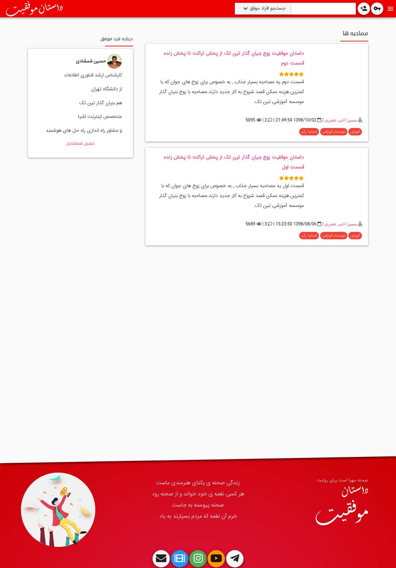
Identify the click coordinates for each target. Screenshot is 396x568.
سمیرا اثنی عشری (341, 119)
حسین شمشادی (80, 143)
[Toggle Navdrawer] (390, 8)
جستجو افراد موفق (267, 8)
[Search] (322, 8)
